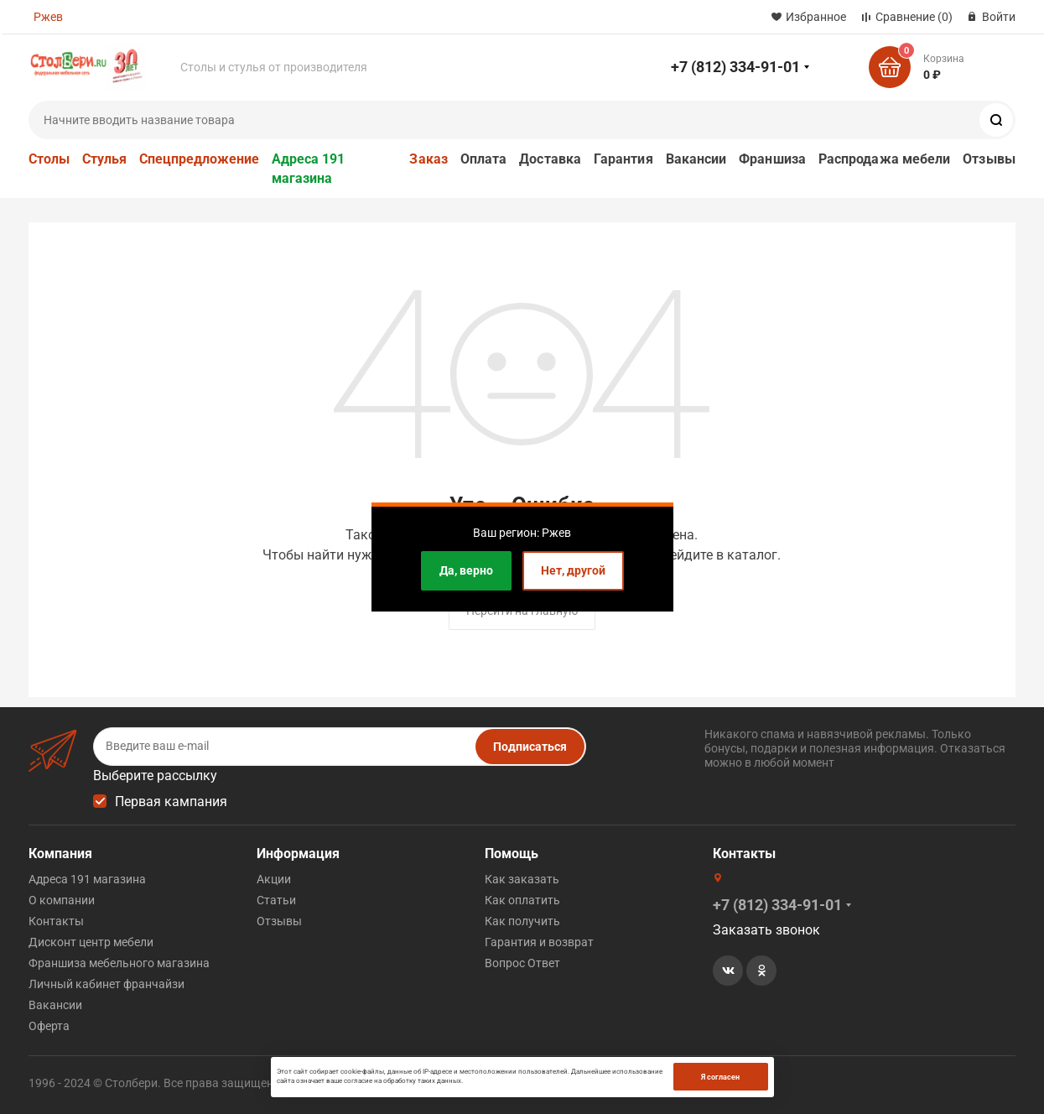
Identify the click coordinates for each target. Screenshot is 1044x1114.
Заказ (428, 159)
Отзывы (989, 159)
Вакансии (696, 159)
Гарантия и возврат (539, 942)
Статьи (276, 900)
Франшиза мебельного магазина (119, 963)
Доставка (550, 159)
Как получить (522, 921)
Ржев (48, 16)
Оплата (483, 159)
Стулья (104, 159)
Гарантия (623, 159)
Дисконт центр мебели (91, 942)
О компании (62, 900)
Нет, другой (573, 570)
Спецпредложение (199, 159)
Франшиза (772, 159)
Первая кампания (171, 801)
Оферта (49, 1026)
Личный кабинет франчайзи (106, 984)
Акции (274, 879)
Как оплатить (522, 900)
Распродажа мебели (884, 159)
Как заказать (522, 879)
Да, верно (466, 570)
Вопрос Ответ (522, 963)
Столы (49, 159)
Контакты (56, 921)
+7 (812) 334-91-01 (735, 66)
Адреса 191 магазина (308, 168)
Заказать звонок (766, 930)
